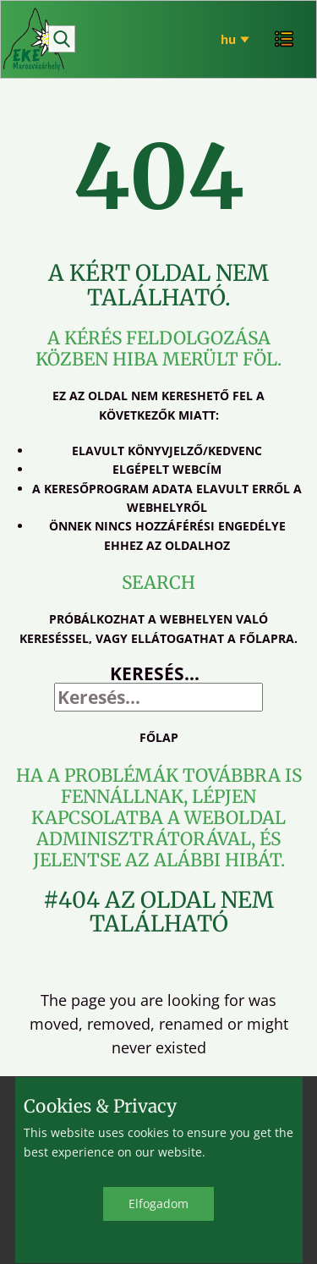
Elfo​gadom (158, 1203)
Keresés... (154, 673)
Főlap (158, 737)
